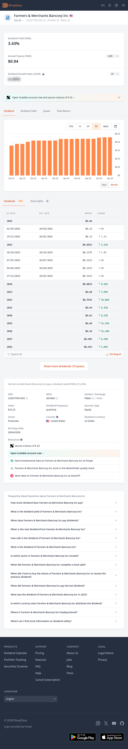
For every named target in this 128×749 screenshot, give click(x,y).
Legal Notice (106, 653)
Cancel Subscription (47, 680)
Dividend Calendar (15, 653)
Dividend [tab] (9, 111)
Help (38, 673)
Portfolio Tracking (15, 660)
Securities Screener (16, 666)
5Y (96, 126)
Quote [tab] (46, 111)
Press (70, 673)
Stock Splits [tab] (40, 201)
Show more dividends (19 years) (64, 366)
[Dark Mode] (110, 5)
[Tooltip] (56, 417)
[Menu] (123, 5)
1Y (80, 126)
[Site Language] (103, 5)
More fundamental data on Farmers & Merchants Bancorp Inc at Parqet (54, 460)
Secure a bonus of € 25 (27, 445)
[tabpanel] (64, 155)
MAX (105, 126)
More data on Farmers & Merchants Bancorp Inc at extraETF (47, 475)
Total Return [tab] (63, 111)
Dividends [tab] (14, 201)
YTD (71, 126)
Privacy (102, 660)
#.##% (14, 79)
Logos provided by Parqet (18, 726)
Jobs (69, 660)
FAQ (37, 666)
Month (114, 184)
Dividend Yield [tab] (28, 111)
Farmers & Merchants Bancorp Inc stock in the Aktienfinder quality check (54, 468)
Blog (69, 666)
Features (40, 660)
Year (104, 184)
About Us (72, 653)
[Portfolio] (116, 5)
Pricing (39, 653)
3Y (88, 126)
